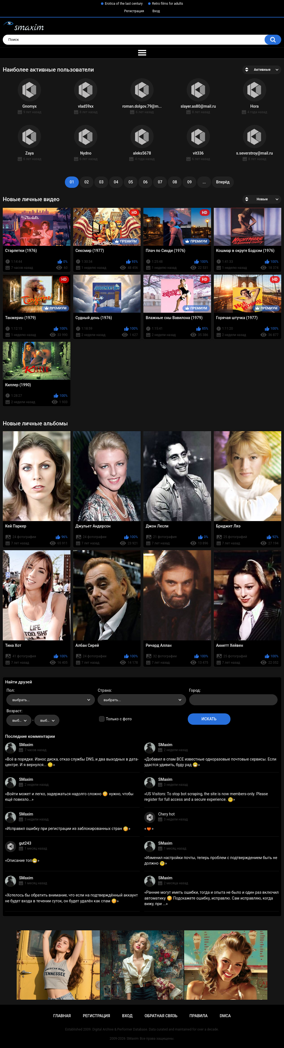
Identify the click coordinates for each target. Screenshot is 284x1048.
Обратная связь (160, 1016)
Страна (104, 690)
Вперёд (222, 182)
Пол (10, 690)
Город (194, 690)
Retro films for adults (167, 4)
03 (101, 182)
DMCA (225, 1016)
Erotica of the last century (124, 4)
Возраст (13, 711)
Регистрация (134, 11)
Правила (198, 1016)
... (204, 182)
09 (189, 182)
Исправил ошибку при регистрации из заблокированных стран (67, 828)
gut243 (25, 843)
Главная (62, 1016)
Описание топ (22, 860)
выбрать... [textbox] (20, 700)
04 (116, 182)
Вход (156, 11)
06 (145, 182)
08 (175, 182)
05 (130, 182)
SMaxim (26, 745)
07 (160, 182)
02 (86, 182)
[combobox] (50, 699)
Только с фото (118, 719)
